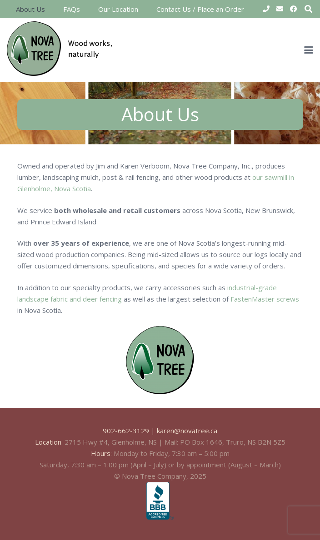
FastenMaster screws (264, 298)
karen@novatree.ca (187, 430)
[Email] (279, 9)
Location (48, 441)
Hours (100, 453)
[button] (309, 49)
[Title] (266, 9)
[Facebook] (293, 9)
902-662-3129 (126, 430)
